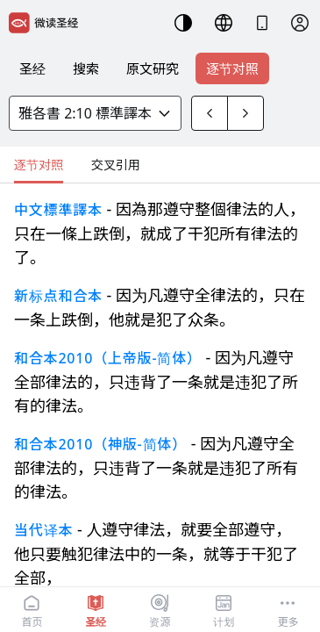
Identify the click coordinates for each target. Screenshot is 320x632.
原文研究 (152, 68)
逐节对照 (232, 68)
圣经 (32, 68)
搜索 (86, 68)
